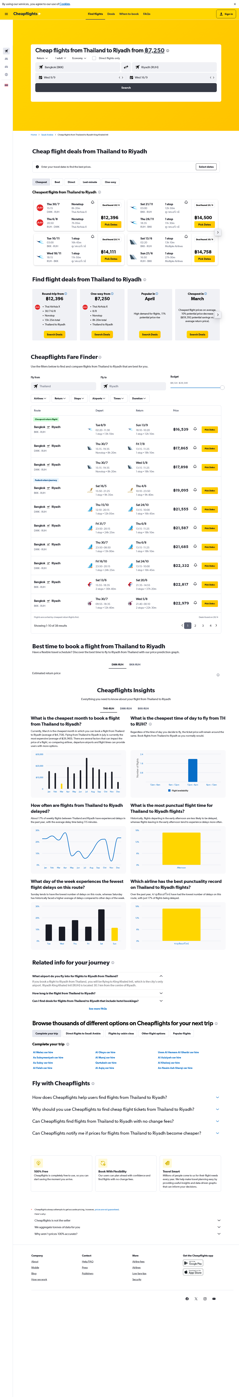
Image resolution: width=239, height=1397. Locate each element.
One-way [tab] (110, 182)
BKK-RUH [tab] (134, 664)
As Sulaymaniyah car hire (48, 1057)
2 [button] (195, 625)
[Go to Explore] (6, 49)
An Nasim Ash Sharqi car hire (175, 1067)
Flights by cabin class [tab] (121, 1033)
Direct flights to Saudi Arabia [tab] (83, 1033)
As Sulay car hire (43, 1062)
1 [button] (187, 625)
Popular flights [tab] (182, 1033)
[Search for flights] (6, 25)
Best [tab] (57, 182)
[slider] (222, 387)
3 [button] (203, 625)
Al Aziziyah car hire (169, 1057)
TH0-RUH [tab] (108, 708)
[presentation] (167, 50)
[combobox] (42, 58)
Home (34, 134)
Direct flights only (109, 58)
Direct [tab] (71, 182)
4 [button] (210, 625)
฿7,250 (154, 50)
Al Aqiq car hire (104, 1067)
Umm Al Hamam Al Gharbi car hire (178, 1052)
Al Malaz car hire (43, 1052)
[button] (235, 4)
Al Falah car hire (42, 1067)
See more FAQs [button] (98, 1008)
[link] (54, 334)
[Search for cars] (6, 41)
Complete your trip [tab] (46, 1033)
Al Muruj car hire (105, 1057)
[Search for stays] (6, 33)
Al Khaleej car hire (169, 1062)
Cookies (64, 4)
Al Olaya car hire (105, 1052)
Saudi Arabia (47, 134)
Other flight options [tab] (153, 1033)
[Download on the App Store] (193, 1276)
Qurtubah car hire (106, 1062)
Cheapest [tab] (41, 182)
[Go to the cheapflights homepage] (27, 14)
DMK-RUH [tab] (117, 664)
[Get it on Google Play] (193, 1267)
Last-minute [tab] (90, 182)
